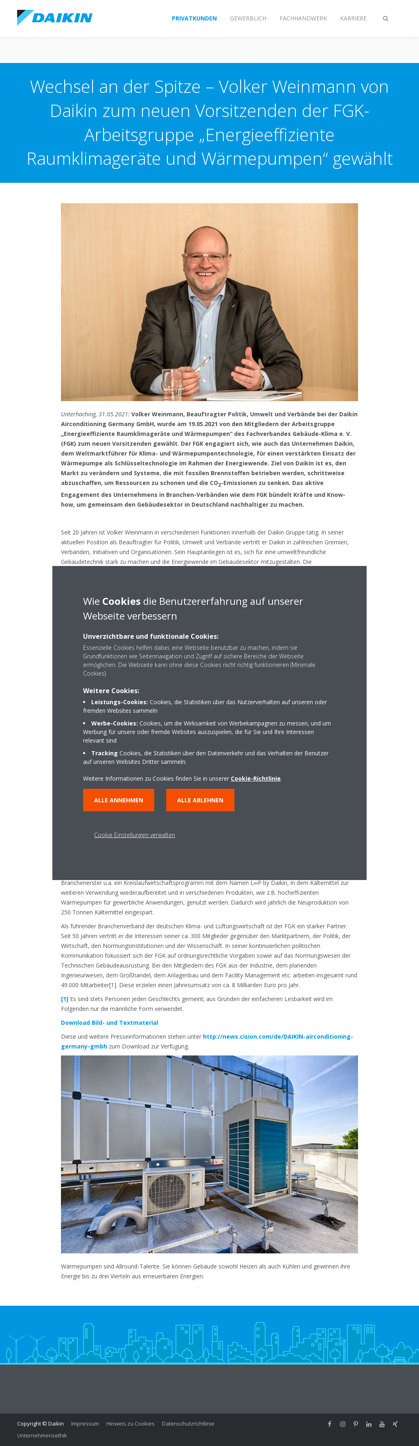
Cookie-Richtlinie (256, 778)
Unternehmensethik (42, 1435)
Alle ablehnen (200, 800)
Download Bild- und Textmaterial (109, 1022)
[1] (64, 999)
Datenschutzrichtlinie (188, 1423)
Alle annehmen (118, 800)
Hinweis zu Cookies (130, 1423)
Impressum (85, 1423)
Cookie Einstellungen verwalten (134, 835)
